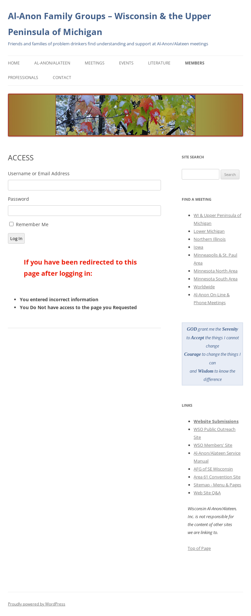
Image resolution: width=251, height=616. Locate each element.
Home (14, 63)
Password (18, 199)
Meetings (95, 63)
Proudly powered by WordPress (36, 604)
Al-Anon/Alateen (52, 63)
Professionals (23, 77)
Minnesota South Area (215, 279)
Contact (62, 77)
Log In (16, 238)
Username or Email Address (39, 173)
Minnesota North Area (215, 271)
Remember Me (32, 224)
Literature (159, 63)
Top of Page (199, 548)
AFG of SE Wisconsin (213, 469)
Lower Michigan (209, 231)
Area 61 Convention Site (217, 477)
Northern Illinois (210, 239)
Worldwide (204, 287)
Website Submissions (216, 421)
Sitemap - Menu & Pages (217, 485)
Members (194, 63)
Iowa (198, 247)
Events (126, 63)
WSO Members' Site (213, 445)
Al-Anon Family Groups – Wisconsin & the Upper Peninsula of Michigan (109, 24)
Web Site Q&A (207, 493)
